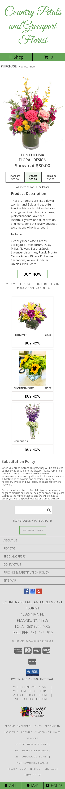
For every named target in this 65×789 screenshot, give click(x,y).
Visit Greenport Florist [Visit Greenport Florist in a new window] (31, 691)
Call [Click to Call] (11, 785)
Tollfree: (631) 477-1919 (32, 632)
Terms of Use (33, 774)
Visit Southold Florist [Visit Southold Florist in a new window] (32, 699)
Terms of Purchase (43, 768)
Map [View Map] (32, 785)
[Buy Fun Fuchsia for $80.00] (32, 274)
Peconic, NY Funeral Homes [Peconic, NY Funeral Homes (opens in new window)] (23, 726)
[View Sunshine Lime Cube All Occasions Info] (32, 368)
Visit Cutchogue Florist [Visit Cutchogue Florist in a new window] (32, 695)
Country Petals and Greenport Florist (32, 26)
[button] (32, 672)
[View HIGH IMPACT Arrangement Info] (32, 315)
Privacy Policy (17, 768)
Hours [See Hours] (54, 785)
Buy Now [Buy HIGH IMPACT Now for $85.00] (32, 343)
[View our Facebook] (26, 593)
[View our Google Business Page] (32, 593)
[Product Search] (33, 510)
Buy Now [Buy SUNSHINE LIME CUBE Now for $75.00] (32, 396)
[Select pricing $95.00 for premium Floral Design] (51, 177)
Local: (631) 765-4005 (32, 626)
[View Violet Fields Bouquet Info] (32, 421)
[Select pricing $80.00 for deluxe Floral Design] (33, 177)
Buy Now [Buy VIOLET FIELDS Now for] (32, 449)
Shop (16, 57)
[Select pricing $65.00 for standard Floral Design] (15, 177)
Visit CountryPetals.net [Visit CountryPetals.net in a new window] (31, 687)
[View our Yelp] (39, 593)
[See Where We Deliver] (32, 530)
